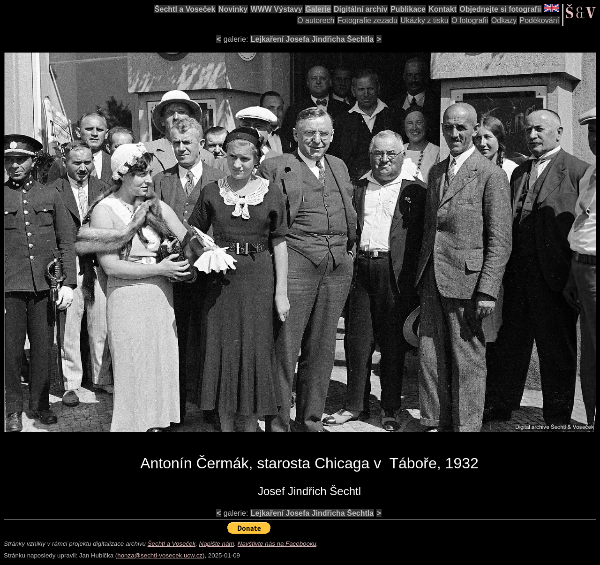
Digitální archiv (361, 9)
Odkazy (504, 20)
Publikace (408, 9)
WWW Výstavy (276, 9)
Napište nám (216, 543)
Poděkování (539, 20)
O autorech (315, 20)
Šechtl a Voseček (185, 9)
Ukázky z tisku (424, 20)
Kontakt (442, 9)
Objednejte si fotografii (500, 9)
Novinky (233, 9)
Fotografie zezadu (368, 20)
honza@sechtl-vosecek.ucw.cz (159, 555)
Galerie (317, 9)
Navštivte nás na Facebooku (277, 543)
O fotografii (469, 20)
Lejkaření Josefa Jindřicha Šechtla (312, 39)
